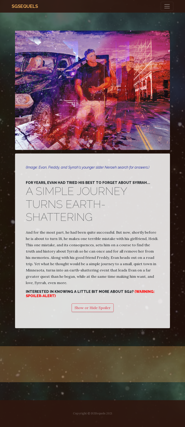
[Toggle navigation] (167, 6)
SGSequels (25, 6)
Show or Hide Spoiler (93, 307)
